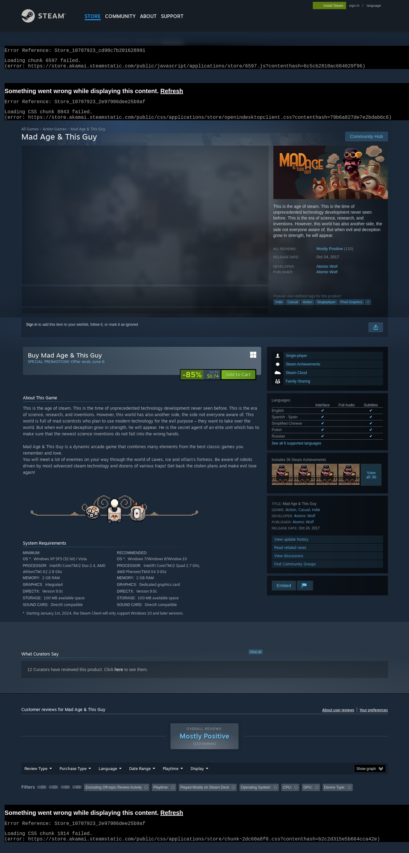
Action (307, 309)
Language (108, 775)
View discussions (288, 563)
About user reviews (338, 717)
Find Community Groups (295, 571)
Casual (292, 309)
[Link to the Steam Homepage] (48, 21)
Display (197, 775)
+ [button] (368, 309)
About (148, 16)
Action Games (55, 136)
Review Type (35, 775)
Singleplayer (326, 309)
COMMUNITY (120, 16)
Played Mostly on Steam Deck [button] (204, 795)
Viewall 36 (371, 482)
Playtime (170, 775)
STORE (93, 16)
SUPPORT (172, 16)
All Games (30, 136)
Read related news (290, 555)
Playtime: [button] (160, 795)
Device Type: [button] (334, 795)
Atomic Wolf (327, 273)
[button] (238, 382)
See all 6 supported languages (296, 450)
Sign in (32, 332)
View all (255, 659)
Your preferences (374, 717)
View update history (291, 546)
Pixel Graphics (351, 309)
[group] (204, 795)
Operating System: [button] (256, 795)
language (374, 5)
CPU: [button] (287, 795)
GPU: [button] (307, 795)
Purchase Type (73, 775)
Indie (279, 309)
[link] (201, 382)
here (119, 676)
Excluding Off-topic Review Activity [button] (114, 795)
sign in (354, 5)
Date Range (140, 775)
